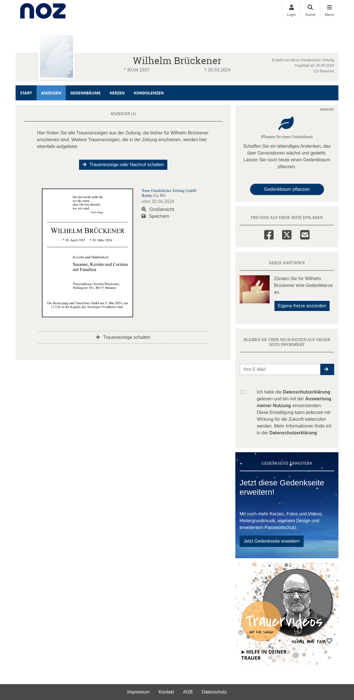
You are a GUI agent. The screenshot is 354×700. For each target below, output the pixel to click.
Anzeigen (51, 93)
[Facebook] (269, 234)
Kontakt (166, 692)
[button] (327, 369)
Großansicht (158, 209)
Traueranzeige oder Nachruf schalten (123, 164)
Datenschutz (214, 692)
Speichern (155, 216)
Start (26, 93)
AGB (188, 692)
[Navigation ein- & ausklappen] (329, 10)
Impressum (138, 692)
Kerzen (117, 93)
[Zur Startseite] (43, 10)
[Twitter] (286, 234)
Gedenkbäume (85, 93)
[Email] (305, 234)
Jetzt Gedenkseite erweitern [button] (272, 541)
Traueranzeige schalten (123, 337)
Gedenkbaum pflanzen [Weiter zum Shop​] (287, 189)
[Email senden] (280, 369)
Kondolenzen (149, 93)
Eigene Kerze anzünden (302, 305)
